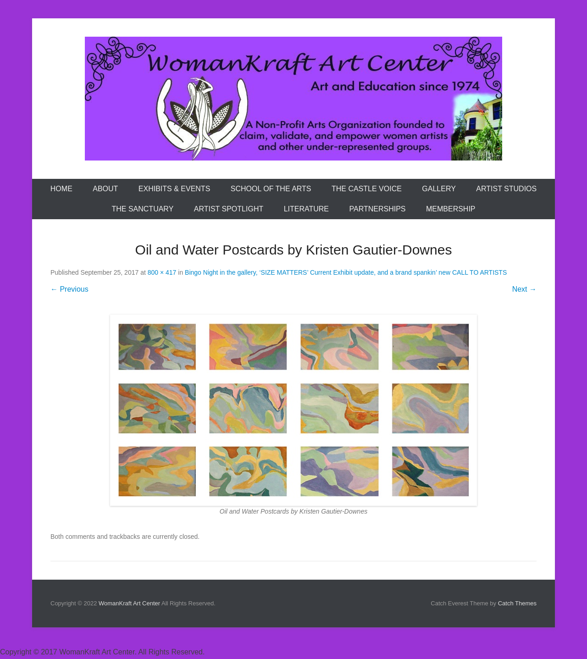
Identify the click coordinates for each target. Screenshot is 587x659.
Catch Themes (517, 603)
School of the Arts (271, 189)
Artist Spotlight (228, 209)
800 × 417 (162, 272)
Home (61, 189)
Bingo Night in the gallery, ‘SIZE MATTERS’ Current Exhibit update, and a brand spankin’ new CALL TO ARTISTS (346, 272)
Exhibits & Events (174, 189)
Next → (524, 289)
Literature (306, 209)
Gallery (439, 189)
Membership (451, 209)
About (105, 189)
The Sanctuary (142, 209)
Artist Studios (506, 189)
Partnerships (377, 209)
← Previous (69, 289)
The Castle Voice (367, 189)
